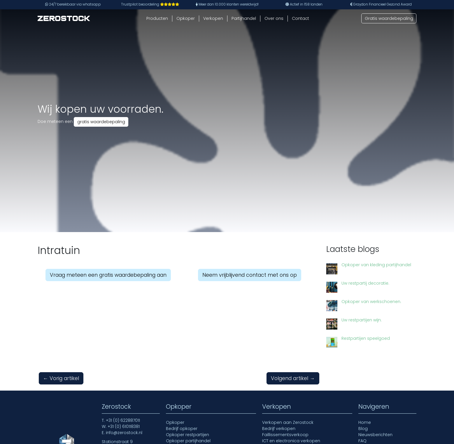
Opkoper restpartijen (187, 435)
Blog (363, 428)
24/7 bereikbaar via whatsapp (73, 4)
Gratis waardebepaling (389, 18)
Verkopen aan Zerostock (287, 422)
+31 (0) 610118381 (124, 426)
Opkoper (185, 18)
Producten (157, 18)
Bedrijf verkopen (278, 428)
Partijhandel (244, 18)
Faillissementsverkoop (285, 435)
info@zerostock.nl (124, 433)
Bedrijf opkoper (181, 428)
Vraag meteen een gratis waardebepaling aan (108, 274)
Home (364, 422)
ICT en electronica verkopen (291, 441)
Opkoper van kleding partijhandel (376, 265)
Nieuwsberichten (375, 435)
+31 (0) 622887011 (123, 420)
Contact (300, 18)
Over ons (273, 18)
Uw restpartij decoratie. (365, 283)
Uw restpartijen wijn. (361, 320)
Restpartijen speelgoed (365, 338)
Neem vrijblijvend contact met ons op (249, 274)
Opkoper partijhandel (188, 441)
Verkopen (213, 18)
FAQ (362, 441)
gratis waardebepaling (101, 122)
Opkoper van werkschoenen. (371, 301)
